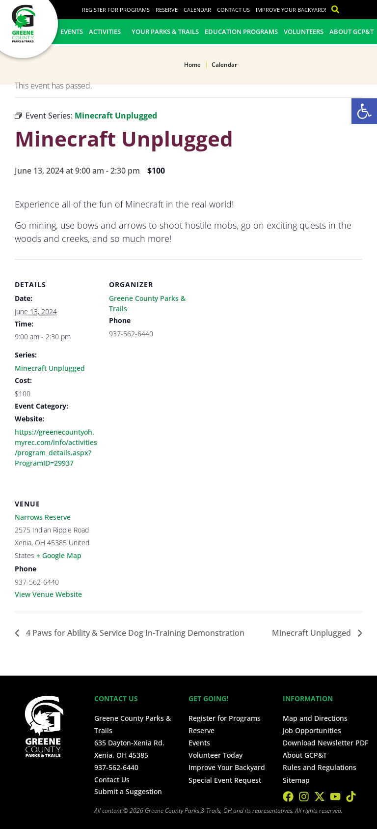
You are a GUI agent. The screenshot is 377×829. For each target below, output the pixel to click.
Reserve (167, 9)
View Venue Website (48, 594)
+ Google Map (58, 555)
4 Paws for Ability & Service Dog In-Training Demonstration (134, 632)
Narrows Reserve (43, 517)
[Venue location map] (161, 545)
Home (192, 64)
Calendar (197, 9)
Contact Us (233, 9)
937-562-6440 (116, 767)
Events (71, 31)
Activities (107, 31)
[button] (364, 111)
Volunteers (303, 31)
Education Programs (241, 31)
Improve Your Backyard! (291, 9)
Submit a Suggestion (128, 791)
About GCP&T (351, 31)
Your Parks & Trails (165, 31)
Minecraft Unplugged (50, 368)
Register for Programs (116, 9)
